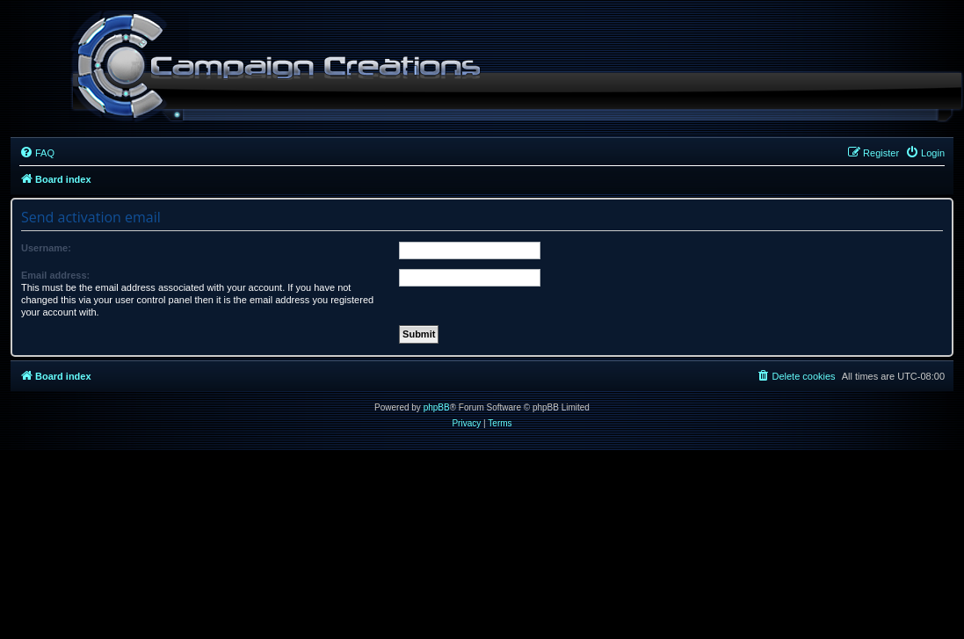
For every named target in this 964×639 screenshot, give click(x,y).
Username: (46, 248)
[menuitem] (36, 152)
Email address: (55, 275)
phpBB (437, 407)
